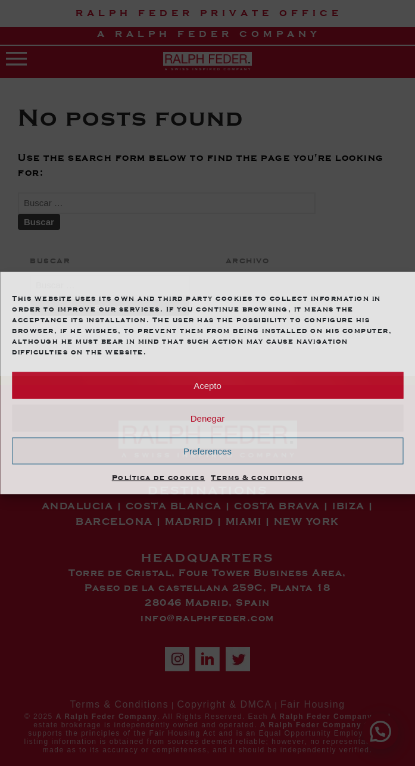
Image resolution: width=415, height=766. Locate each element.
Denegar (208, 418)
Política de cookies (158, 478)
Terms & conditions (257, 478)
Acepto (207, 385)
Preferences (207, 451)
